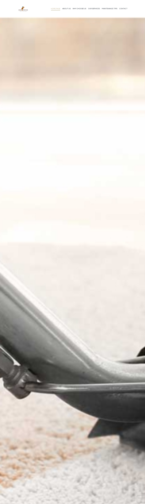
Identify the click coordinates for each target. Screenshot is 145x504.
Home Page (55, 8)
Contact (123, 8)
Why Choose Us (79, 8)
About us (66, 8)
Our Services (94, 8)
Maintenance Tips (109, 8)
